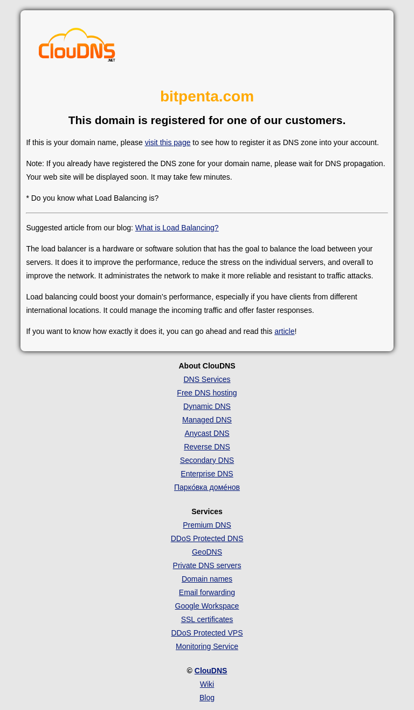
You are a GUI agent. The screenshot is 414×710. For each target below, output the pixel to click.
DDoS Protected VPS (207, 633)
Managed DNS (207, 419)
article (284, 331)
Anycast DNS (206, 433)
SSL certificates (207, 619)
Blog (207, 697)
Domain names (207, 579)
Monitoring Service (207, 646)
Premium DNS (207, 525)
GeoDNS (207, 552)
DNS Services (206, 379)
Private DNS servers (207, 565)
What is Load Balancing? (177, 227)
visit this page (168, 142)
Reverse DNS (207, 446)
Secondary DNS (207, 460)
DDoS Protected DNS (207, 538)
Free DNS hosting (207, 392)
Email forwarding (207, 592)
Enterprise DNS (207, 473)
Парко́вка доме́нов (207, 487)
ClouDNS (211, 670)
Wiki (207, 684)
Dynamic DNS (207, 406)
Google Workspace (207, 606)
